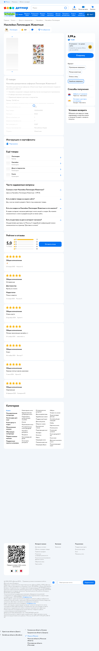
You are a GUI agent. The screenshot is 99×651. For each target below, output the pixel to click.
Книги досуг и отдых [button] (11, 423)
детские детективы (41, 414)
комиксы (38, 435)
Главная (6, 20)
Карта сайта (38, 564)
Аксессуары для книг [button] (11, 419)
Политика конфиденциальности (41, 554)
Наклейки (39, 20)
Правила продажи (40, 551)
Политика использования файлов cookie (42, 558)
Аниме (24, 422)
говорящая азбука (41, 445)
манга (37, 437)
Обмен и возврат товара (42, 549)
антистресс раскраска (25, 441)
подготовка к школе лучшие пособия (26, 418)
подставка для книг (41, 430)
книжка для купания (53, 430)
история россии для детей (41, 411)
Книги (13, 20)
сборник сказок (41, 424)
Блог (76, 551)
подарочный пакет (41, 419)
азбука (52, 410)
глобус (52, 423)
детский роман (40, 421)
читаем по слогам (55, 413)
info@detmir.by (27, 597)
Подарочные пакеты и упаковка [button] (12, 442)
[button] (90, 14)
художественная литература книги (27, 413)
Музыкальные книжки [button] (11, 428)
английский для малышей (54, 419)
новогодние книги (27, 410)
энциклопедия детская (54, 416)
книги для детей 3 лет (55, 434)
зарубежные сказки (42, 417)
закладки (38, 432)
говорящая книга (41, 440)
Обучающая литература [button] (10, 433)
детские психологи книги (56, 441)
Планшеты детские (41, 442)
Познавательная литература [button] (11, 414)
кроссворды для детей (27, 437)
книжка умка (54, 428)
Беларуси (16, 583)
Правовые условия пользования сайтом (34, 581)
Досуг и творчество (25, 20)
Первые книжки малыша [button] (11, 437)
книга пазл (53, 438)
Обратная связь (39, 562)
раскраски (25, 434)
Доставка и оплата (40, 547)
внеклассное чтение (40, 427)
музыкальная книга (27, 424)
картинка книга (54, 425)
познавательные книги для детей (27, 427)
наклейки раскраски (25, 431)
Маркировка (13, 144)
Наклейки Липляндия (52, 20)
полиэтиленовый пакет (55, 444)
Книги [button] (8, 411)
